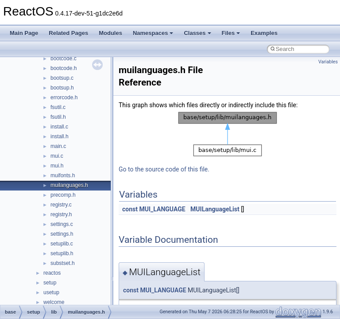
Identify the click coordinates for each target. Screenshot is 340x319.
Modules (110, 33)
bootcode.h (63, 68)
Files (231, 33)
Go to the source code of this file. (164, 169)
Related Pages (68, 33)
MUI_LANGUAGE (162, 209)
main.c (58, 146)
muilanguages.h (69, 185)
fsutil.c (58, 107)
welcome (53, 302)
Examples (264, 33)
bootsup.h (62, 88)
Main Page (24, 33)
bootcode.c (63, 58)
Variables (328, 62)
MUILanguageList (215, 209)
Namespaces (153, 33)
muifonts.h (62, 175)
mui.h (56, 166)
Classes (197, 33)
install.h (59, 136)
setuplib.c (61, 244)
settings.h (61, 234)
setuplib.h (61, 253)
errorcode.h (63, 97)
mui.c (56, 156)
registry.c (61, 205)
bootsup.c (61, 78)
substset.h (62, 263)
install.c (59, 127)
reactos (52, 273)
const (130, 209)
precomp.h (63, 195)
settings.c (61, 224)
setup (49, 283)
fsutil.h (58, 117)
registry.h (61, 214)
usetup (51, 292)
